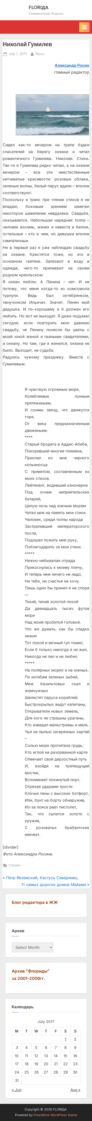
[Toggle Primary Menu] (84, 27)
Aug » (75, 1089)
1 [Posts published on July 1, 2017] (65, 1039)
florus (39, 53)
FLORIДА (39, 7)
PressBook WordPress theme (55, 1115)
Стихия (14, 865)
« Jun (17, 1089)
